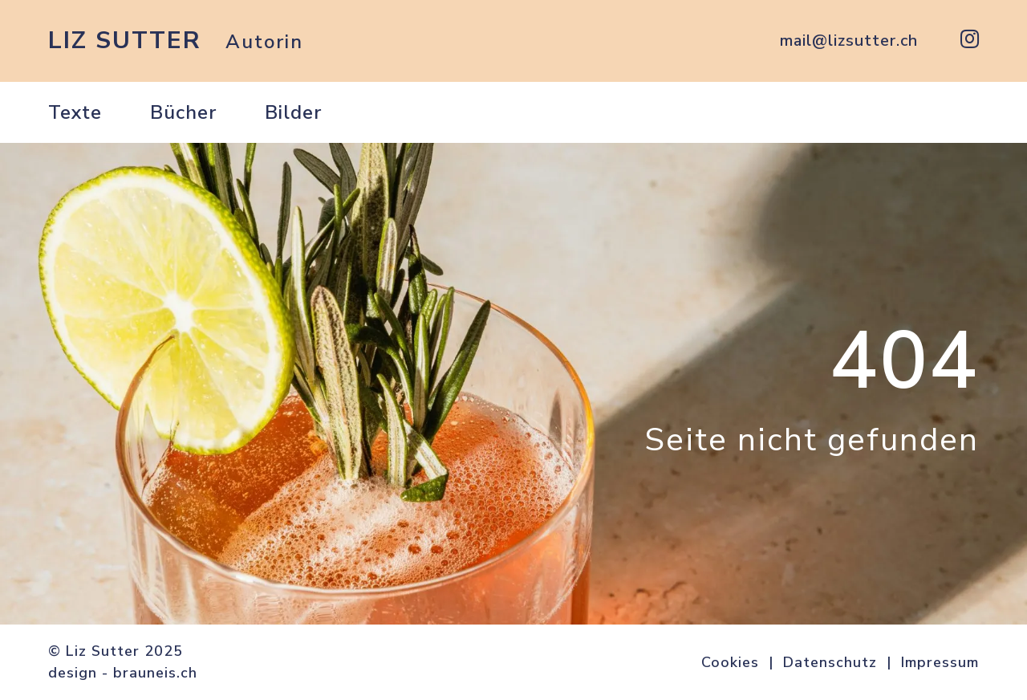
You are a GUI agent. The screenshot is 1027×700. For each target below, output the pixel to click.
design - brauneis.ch (122, 672)
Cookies (730, 662)
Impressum (940, 662)
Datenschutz (830, 662)
